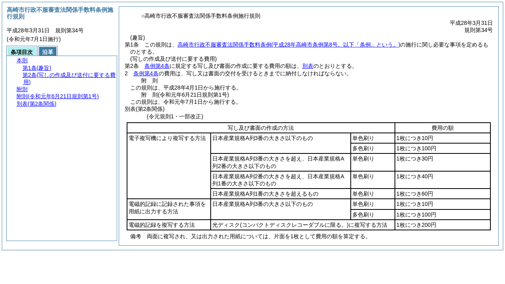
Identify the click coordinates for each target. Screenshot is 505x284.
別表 (307, 66)
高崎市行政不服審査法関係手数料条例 (289, 44)
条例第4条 (157, 66)
